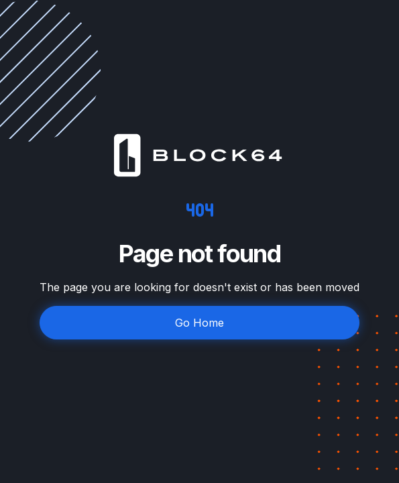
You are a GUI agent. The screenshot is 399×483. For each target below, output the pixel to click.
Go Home (199, 322)
